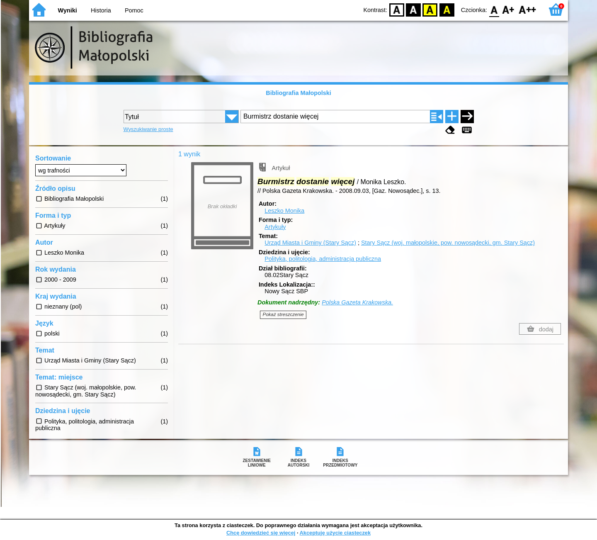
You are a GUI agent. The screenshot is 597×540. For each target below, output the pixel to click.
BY (446, 9)
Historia (101, 10)
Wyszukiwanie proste (148, 129)
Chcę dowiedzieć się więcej (260, 533)
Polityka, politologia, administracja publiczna (323, 258)
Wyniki (67, 10)
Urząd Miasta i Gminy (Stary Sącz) (310, 242)
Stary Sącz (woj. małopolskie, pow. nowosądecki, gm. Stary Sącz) (448, 242)
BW (413, 9)
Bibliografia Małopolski (298, 93)
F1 (508, 9)
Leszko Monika (284, 210)
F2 (527, 9)
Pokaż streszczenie (283, 314)
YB (430, 9)
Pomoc (134, 10)
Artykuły (275, 227)
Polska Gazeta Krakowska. (357, 302)
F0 (494, 9)
